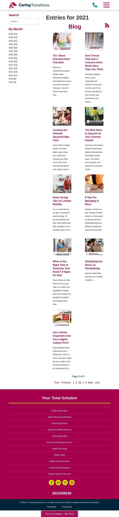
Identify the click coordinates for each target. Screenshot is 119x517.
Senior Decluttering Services (59, 442)
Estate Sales (59, 455)
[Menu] (106, 5)
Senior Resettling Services (59, 429)
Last (97, 382)
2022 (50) (13, 47)
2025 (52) (13, 37)
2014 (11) (13, 75)
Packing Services (59, 423)
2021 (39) (13, 51)
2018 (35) (13, 61)
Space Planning (59, 448)
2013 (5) (12, 79)
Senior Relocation (59, 411)
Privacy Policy (67, 507)
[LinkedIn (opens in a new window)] (58, 482)
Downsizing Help (59, 436)
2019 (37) (13, 58)
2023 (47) (13, 44)
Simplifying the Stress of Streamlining (94, 265)
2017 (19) (13, 65)
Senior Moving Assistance (59, 417)
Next (90, 382)
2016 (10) (13, 68)
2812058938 (61, 493)
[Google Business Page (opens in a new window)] (72, 482)
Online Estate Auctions (59, 461)
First (57, 382)
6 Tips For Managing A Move (92, 201)
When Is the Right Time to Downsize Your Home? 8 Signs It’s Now (62, 268)
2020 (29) (13, 54)
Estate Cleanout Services (59, 474)
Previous (66, 382)
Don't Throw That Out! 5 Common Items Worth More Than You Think (94, 62)
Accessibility (51, 507)
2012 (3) (12, 82)
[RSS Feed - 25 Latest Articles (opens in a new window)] (107, 25)
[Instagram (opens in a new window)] (65, 482)
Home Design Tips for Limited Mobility (62, 201)
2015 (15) (13, 72)
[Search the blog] (24, 21)
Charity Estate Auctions (59, 467)
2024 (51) (13, 41)
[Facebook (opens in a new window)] (51, 482)
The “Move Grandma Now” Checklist (62, 59)
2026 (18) (13, 34)
